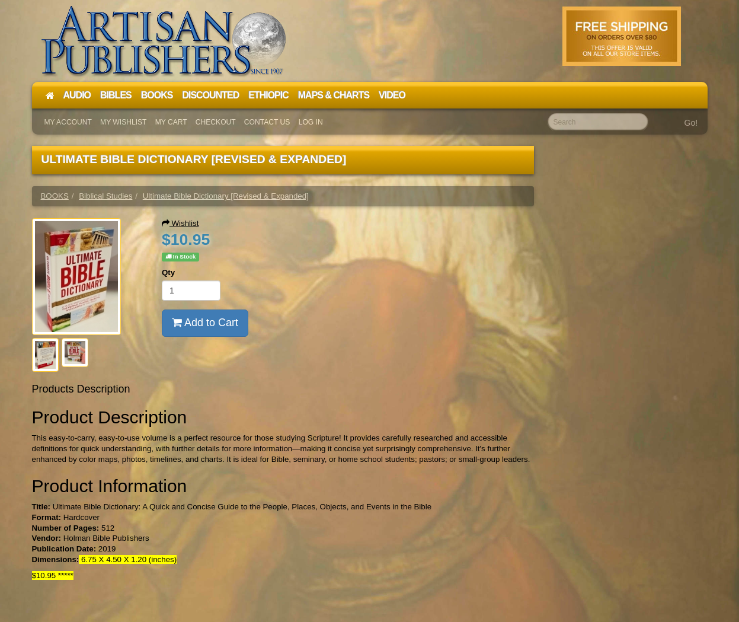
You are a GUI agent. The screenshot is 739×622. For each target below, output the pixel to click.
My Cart (171, 122)
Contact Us (267, 122)
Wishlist (180, 223)
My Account (68, 122)
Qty (168, 272)
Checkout (216, 122)
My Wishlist (123, 122)
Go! (691, 122)
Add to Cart (205, 322)
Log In (311, 122)
